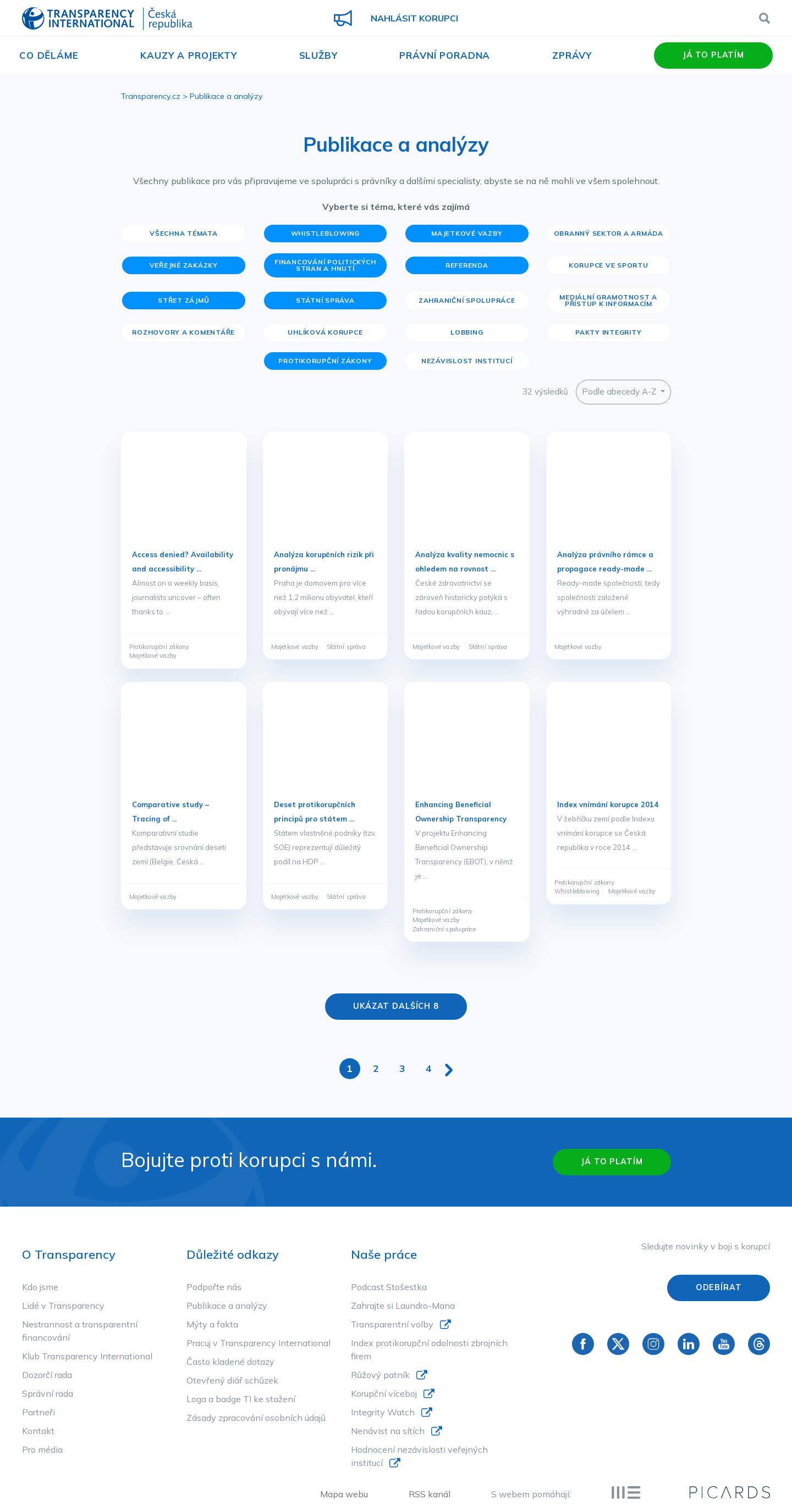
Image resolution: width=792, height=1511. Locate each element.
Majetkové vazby (466, 233)
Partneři (38, 1412)
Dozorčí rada (47, 1374)
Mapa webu (344, 1493)
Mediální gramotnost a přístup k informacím (608, 300)
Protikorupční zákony (325, 361)
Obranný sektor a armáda (608, 233)
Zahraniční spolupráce (467, 300)
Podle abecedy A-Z (620, 391)
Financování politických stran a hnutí (325, 265)
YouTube (724, 1343)
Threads (759, 1343)
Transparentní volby (392, 1324)
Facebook (583, 1343)
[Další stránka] (448, 1068)
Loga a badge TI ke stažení (240, 1398)
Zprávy (572, 55)
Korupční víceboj (384, 1393)
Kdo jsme (40, 1286)
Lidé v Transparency (63, 1305)
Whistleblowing (325, 233)
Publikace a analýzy (226, 1305)
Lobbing (466, 332)
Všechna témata (184, 233)
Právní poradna (444, 55)
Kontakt (38, 1430)
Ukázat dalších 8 (396, 1006)
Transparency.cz (150, 96)
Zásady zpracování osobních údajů (256, 1417)
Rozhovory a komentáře (183, 332)
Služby (318, 55)
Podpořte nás (213, 1286)
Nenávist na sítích (388, 1430)
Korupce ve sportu (608, 265)
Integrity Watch (383, 1412)
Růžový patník (380, 1374)
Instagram (653, 1343)
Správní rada (47, 1393)
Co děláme (49, 55)
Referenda (467, 265)
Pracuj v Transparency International (258, 1342)
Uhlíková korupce (325, 332)
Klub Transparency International (87, 1356)
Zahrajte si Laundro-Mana (403, 1305)
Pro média (42, 1449)
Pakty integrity (608, 332)
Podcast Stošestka (389, 1286)
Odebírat (718, 1287)
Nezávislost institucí (467, 361)
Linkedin (689, 1343)
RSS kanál (429, 1493)
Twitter (618, 1343)
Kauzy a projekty (188, 55)
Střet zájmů (183, 300)
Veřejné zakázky (184, 265)
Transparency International (107, 19)
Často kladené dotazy (230, 1361)
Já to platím (713, 55)
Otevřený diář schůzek (232, 1380)
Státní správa (325, 300)
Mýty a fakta (212, 1324)
